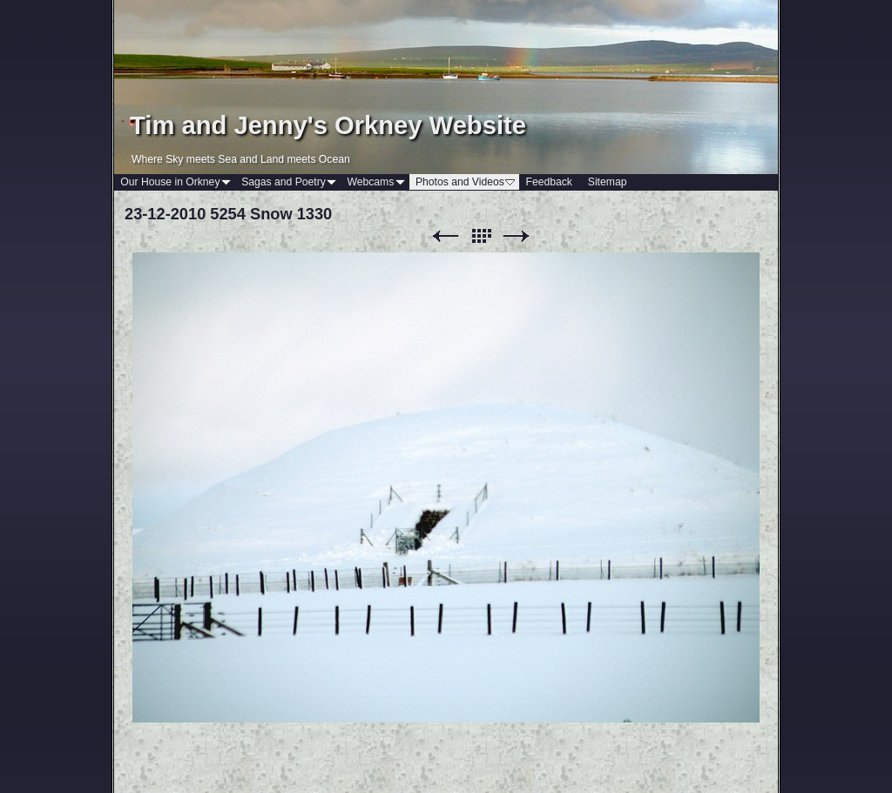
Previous (445, 236)
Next (516, 236)
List (481, 236)
